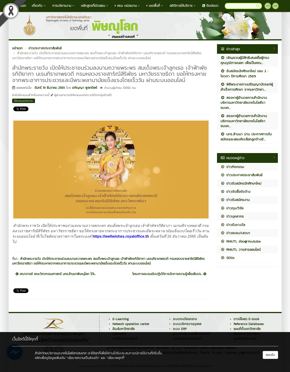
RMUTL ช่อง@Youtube (240, 241)
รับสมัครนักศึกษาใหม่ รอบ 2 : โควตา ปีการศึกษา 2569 (244, 73)
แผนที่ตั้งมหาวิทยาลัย (247, 328)
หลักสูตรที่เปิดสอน (95, 5)
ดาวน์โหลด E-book (246, 319)
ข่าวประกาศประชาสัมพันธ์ (241, 175)
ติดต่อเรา (210, 5)
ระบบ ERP (180, 328)
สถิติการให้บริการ (183, 5)
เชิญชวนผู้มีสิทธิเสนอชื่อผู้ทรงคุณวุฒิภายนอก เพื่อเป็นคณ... (244, 60)
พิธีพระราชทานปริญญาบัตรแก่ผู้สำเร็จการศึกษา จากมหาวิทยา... (246, 87)
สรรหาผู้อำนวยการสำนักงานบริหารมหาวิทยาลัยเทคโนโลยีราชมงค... (243, 102)
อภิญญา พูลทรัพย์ (84, 87)
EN (275, 6)
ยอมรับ (270, 354)
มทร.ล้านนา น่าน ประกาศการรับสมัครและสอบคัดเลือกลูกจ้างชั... (246, 136)
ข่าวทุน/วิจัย (232, 208)
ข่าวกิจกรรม (232, 166)
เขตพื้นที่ (155, 5)
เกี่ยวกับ (39, 5)
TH (268, 6)
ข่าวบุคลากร (232, 216)
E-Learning (120, 319)
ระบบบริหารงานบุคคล (187, 324)
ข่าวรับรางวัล (232, 224)
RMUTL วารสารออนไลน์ (240, 249)
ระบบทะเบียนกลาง (185, 319)
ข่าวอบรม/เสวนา (235, 233)
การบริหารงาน (63, 5)
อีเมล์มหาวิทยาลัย (123, 328)
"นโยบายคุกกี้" (116, 357)
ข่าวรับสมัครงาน (235, 199)
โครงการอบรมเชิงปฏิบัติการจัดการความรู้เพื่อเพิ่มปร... (169, 274)
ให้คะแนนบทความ (23, 101)
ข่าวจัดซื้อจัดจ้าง (235, 191)
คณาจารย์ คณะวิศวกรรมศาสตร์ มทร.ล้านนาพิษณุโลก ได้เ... (56, 274)
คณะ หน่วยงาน (128, 5)
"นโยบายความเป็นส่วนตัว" (83, 357)
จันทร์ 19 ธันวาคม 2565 (49, 87)
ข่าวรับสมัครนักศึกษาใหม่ (240, 183)
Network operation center (130, 324)
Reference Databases (249, 324)
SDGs (227, 257)
